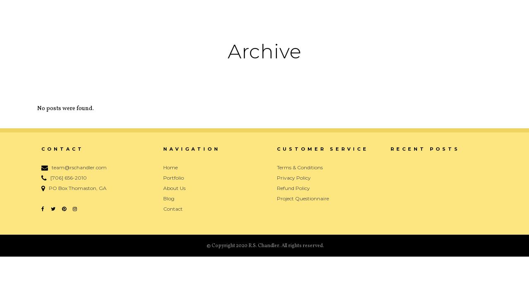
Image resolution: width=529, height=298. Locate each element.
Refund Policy (293, 188)
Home (170, 167)
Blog (168, 198)
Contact (173, 209)
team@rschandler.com (79, 167)
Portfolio (173, 178)
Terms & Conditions (300, 167)
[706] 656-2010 (68, 178)
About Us (174, 188)
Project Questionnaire (303, 198)
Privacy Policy (294, 178)
